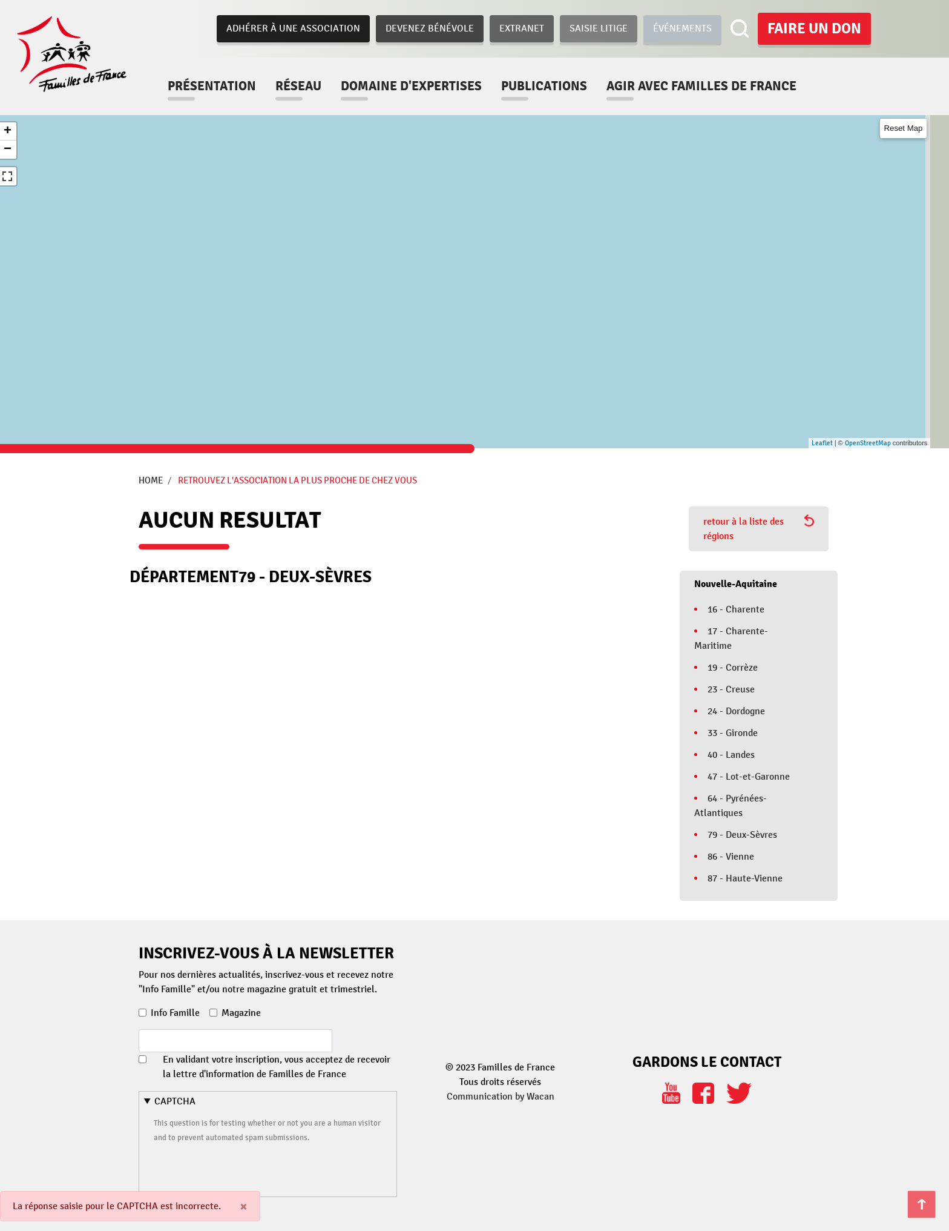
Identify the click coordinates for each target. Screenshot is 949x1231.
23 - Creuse (731, 689)
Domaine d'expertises (411, 86)
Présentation (212, 86)
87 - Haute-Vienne (745, 878)
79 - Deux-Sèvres (742, 835)
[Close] (244, 1206)
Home (151, 480)
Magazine (241, 1013)
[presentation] (246, 1168)
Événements (682, 28)
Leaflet (822, 443)
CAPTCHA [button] (174, 1101)
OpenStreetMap (868, 443)
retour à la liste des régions (758, 528)
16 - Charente (736, 609)
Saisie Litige (599, 28)
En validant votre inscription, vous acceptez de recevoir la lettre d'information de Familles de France (276, 1066)
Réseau (298, 86)
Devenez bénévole (430, 28)
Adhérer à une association (293, 28)
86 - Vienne (731, 857)
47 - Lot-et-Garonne (749, 777)
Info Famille (175, 1013)
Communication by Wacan (500, 1096)
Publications (544, 86)
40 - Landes (731, 755)
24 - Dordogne (736, 711)
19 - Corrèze (733, 668)
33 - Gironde (733, 733)
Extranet (521, 28)
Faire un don (814, 28)
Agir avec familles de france (701, 86)
